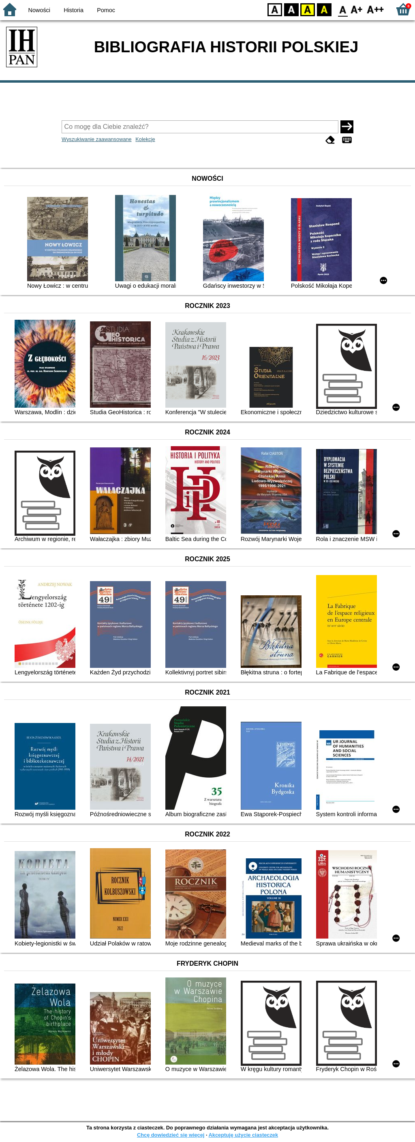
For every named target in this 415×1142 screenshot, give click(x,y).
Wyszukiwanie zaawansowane (97, 139)
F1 (357, 9)
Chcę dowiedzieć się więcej (170, 1135)
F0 (343, 9)
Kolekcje (145, 139)
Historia (73, 10)
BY (324, 9)
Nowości (39, 10)
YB (307, 9)
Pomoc (106, 10)
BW (291, 9)
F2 (375, 9)
